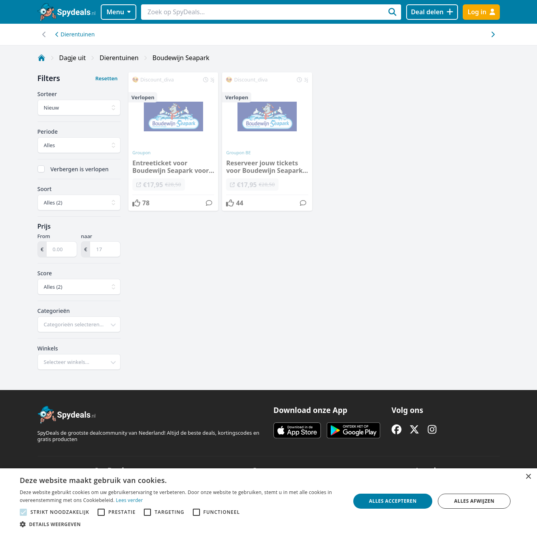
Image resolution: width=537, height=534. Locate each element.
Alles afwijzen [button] (474, 501)
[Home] (41, 58)
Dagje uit (72, 57)
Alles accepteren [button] (393, 501)
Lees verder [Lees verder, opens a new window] (129, 500)
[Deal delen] (432, 12)
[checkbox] (41, 168)
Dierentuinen (75, 34)
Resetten (106, 78)
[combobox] (79, 324)
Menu (118, 12)
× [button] (528, 477)
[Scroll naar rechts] (44, 34)
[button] (180, 524)
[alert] (268, 501)
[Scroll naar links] (493, 34)
